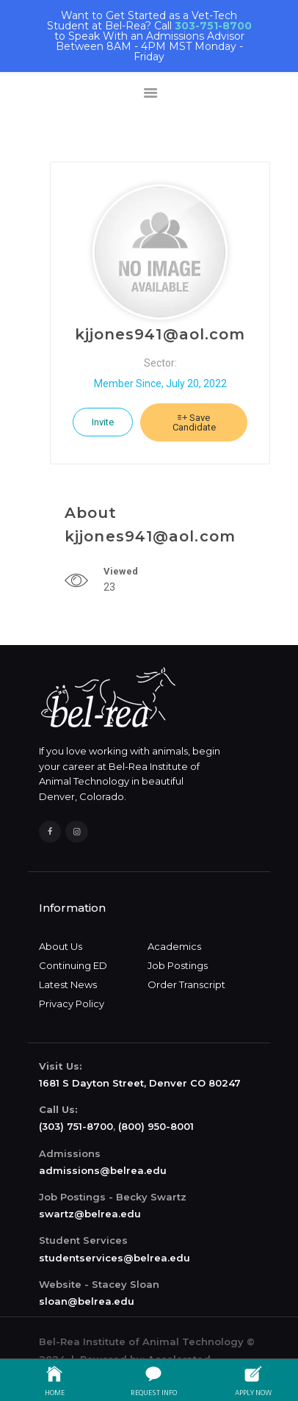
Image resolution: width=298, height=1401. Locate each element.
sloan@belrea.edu (86, 1301)
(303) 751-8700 (76, 1126)
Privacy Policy (71, 1003)
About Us (60, 946)
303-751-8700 (213, 25)
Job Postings (178, 965)
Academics (174, 946)
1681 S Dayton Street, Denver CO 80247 (140, 1083)
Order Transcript (186, 984)
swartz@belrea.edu (90, 1214)
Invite (103, 422)
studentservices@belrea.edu (114, 1258)
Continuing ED (73, 965)
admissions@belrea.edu (103, 1170)
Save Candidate (194, 422)
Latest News (68, 984)
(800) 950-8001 (156, 1126)
